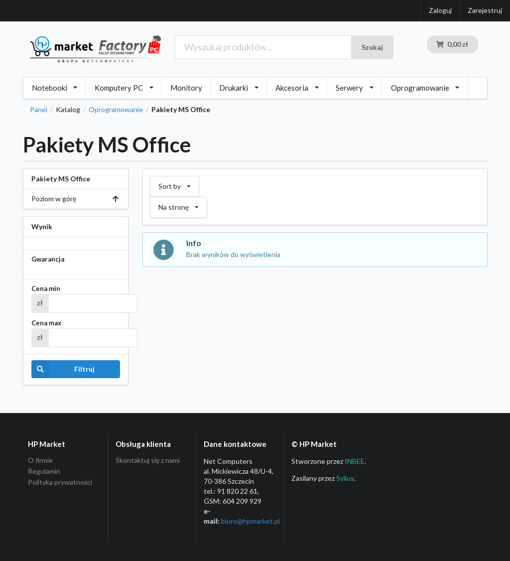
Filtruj (63, 369)
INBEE (355, 461)
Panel (38, 109)
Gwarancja (47, 259)
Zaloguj (440, 10)
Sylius (345, 478)
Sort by (174, 183)
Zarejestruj (485, 10)
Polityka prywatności (60, 482)
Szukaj (372, 47)
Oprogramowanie (116, 109)
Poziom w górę (75, 198)
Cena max (46, 323)
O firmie (40, 460)
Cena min (45, 288)
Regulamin (44, 471)
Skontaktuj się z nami (148, 460)
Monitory (186, 87)
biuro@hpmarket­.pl (250, 521)
